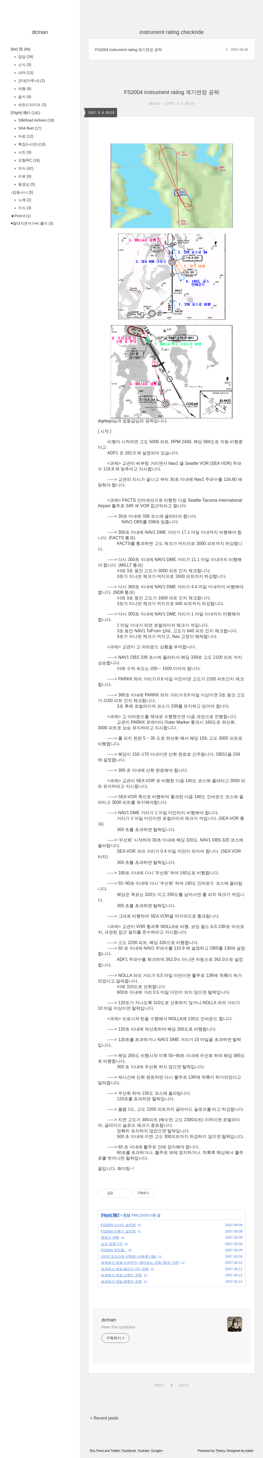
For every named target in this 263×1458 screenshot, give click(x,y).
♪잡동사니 (22, 192)
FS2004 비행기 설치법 (118, 1231)
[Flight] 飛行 (25, 113)
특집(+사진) (31, 144)
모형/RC (28, 160)
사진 (24, 152)
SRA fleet (29, 128)
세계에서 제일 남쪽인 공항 (121, 1275)
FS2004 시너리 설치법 (118, 1225)
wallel (249, 1451)
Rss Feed (96, 1451)
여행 (24, 89)
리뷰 (24, 176)
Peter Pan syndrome (118, 1327)
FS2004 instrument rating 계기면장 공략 (128, 50)
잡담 (25, 56)
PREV (158, 1384)
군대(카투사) (31, 81)
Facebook (129, 1451)
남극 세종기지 (112, 1244)
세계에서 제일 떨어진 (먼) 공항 (125, 1269)
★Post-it (21, 216)
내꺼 (25, 73)
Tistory (220, 1451)
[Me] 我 (20, 49)
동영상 (26, 184)
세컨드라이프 (31, 105)
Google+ (157, 1451)
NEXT (183, 1384)
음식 (24, 97)
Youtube (143, 1451)
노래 (24, 200)
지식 (25, 168)
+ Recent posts (104, 1418)
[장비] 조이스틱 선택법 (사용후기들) (129, 1256)
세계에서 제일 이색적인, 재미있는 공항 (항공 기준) (140, 1263)
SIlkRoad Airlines (35, 120)
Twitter (115, 1451)
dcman (40, 32)
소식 (24, 65)
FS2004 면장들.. (113, 1250)
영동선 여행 (110, 1237)
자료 (25, 136)
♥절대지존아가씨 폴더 (32, 223)
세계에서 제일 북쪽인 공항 (121, 1282)
